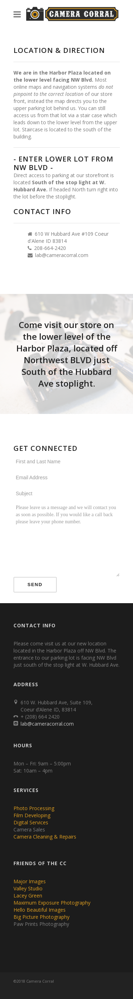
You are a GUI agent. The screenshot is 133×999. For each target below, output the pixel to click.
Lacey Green (27, 895)
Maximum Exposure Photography (51, 902)
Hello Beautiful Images (39, 909)
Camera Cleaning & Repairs (44, 836)
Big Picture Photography (41, 916)
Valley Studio (28, 888)
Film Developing (31, 815)
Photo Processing (33, 808)
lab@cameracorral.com (61, 255)
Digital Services (30, 822)
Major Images (29, 881)
